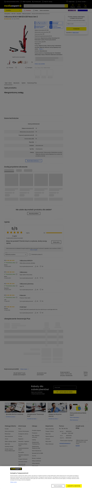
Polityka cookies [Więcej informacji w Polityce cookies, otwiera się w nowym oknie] (13, 482)
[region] (46, 477)
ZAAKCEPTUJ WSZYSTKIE (73, 486)
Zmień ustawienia (58, 486)
